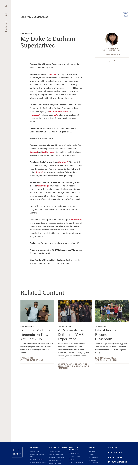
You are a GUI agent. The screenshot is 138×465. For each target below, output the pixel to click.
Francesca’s (35, 115)
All (6, 14)
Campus (91, 454)
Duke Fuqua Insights (76, 462)
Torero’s (39, 172)
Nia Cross (28, 358)
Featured (6, 26)
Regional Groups (55, 460)
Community (100, 326)
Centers (71, 459)
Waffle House (48, 152)
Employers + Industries (57, 457)
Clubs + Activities (55, 463)
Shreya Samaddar (107, 358)
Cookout (34, 152)
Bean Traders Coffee (58, 111)
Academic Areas (74, 456)
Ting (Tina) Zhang (74, 366)
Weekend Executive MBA (38, 462)
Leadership (92, 451)
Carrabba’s (63, 162)
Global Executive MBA (37, 459)
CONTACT (112, 448)
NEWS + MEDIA (115, 453)
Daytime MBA (34, 451)
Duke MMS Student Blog (34, 16)
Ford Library (76, 219)
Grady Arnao (67, 364)
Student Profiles (54, 451)
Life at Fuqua (27, 33)
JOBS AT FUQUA (115, 457)
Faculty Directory (74, 453)
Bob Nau (52, 74)
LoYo (56, 115)
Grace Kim (113, 48)
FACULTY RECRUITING (118, 462)
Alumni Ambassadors (56, 454)
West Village (43, 186)
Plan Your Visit (93, 457)
